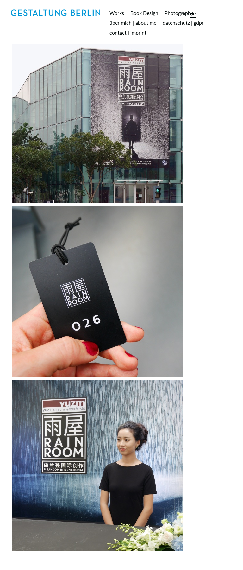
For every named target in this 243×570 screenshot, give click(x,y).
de (193, 13)
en (183, 13)
